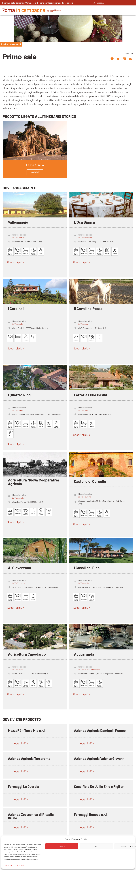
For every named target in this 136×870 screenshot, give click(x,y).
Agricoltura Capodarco (27, 654)
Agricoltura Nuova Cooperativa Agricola (33, 482)
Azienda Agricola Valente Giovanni (99, 758)
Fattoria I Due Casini (90, 395)
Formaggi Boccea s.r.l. (91, 814)
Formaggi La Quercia (23, 786)
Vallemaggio (18, 222)
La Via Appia (83, 324)
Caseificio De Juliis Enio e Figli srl (99, 786)
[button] (128, 11)
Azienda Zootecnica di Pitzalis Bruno (31, 816)
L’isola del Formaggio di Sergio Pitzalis (97, 844)
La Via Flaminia (84, 410)
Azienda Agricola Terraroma (29, 758)
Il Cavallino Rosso (88, 308)
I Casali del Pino (87, 567)
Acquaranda (84, 654)
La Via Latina (17, 669)
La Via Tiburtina (84, 497)
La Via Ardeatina (18, 498)
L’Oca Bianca (84, 222)
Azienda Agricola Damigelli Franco (100, 730)
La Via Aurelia (17, 324)
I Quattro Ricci (19, 395)
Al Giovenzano (19, 567)
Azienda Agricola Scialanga (28, 842)
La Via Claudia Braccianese (89, 669)
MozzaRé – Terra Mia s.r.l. (27, 730)
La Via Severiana (18, 237)
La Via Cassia (83, 583)
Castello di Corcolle (90, 481)
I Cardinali (16, 308)
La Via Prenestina (85, 237)
